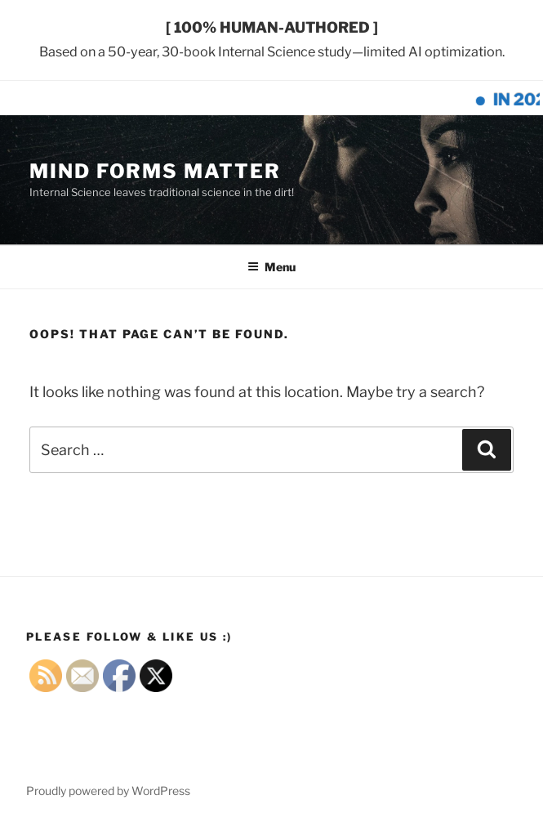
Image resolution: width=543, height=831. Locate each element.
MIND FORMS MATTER (155, 171)
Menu (271, 267)
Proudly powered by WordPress (108, 790)
